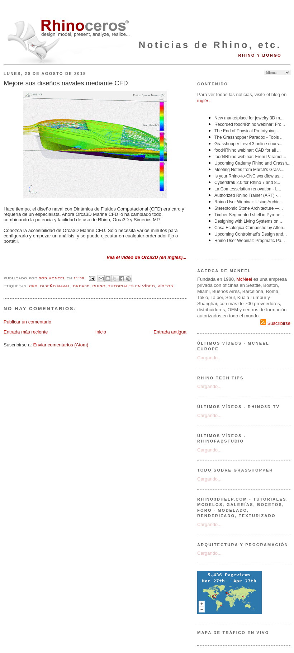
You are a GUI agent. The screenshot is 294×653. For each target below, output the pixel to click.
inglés (203, 100)
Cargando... (209, 357)
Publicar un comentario (27, 322)
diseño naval (55, 286)
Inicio (100, 332)
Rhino (99, 286)
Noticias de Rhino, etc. (210, 44)
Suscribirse (275, 323)
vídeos (165, 286)
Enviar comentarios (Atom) (60, 344)
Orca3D (81, 286)
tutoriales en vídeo (131, 286)
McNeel (244, 279)
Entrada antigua (169, 332)
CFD (33, 286)
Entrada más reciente (26, 332)
